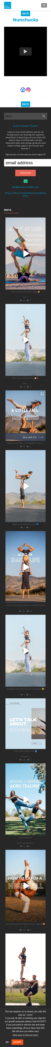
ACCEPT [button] (17, 1042)
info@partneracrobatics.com (25, 187)
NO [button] (7, 1042)
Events (16, 125)
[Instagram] (28, 89)
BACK (25, 13)
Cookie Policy (26, 193)
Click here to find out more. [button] (25, 1035)
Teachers (34, 125)
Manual (24, 125)
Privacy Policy (11, 193)
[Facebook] (23, 89)
